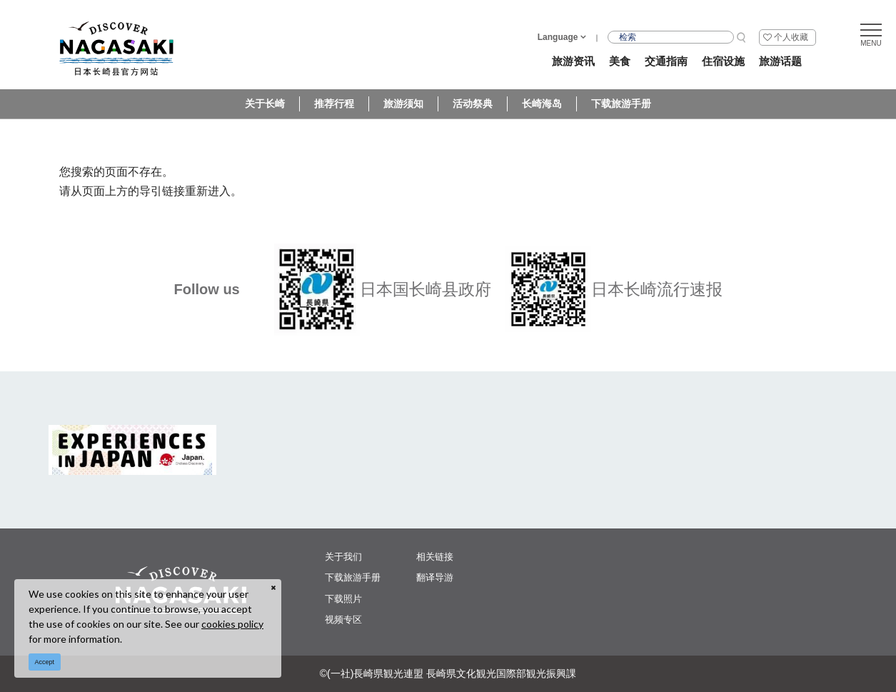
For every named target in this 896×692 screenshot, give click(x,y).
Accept (45, 662)
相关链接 (434, 556)
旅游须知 (403, 103)
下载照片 (343, 598)
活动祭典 (473, 103)
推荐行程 (334, 103)
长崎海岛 (542, 103)
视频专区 (343, 619)
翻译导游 (434, 577)
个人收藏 (791, 37)
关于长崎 (265, 103)
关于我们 (343, 556)
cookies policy (232, 624)
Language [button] (558, 37)
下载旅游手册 (621, 103)
